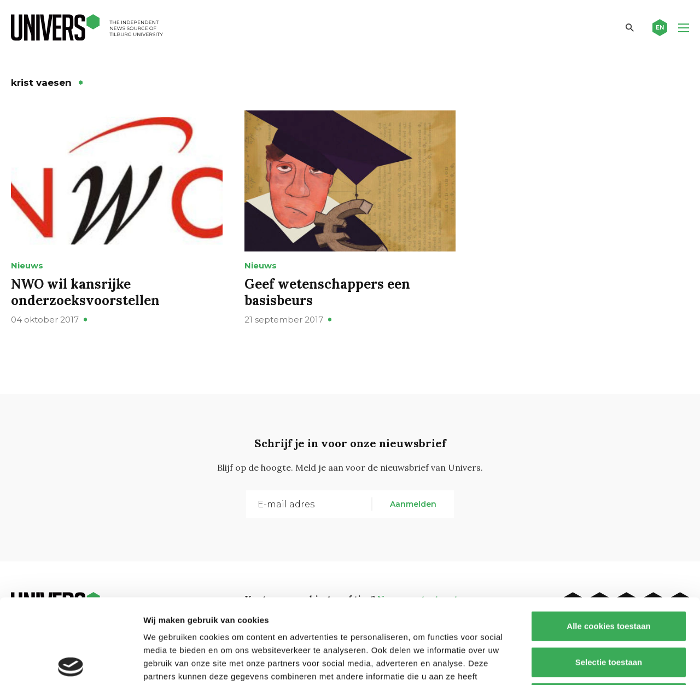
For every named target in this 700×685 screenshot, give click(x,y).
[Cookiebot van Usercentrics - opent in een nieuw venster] (71, 663)
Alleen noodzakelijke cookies (609, 613)
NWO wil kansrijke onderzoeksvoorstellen (85, 292)
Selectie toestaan (609, 577)
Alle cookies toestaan (608, 541)
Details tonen (591, 663)
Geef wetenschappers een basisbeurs (327, 292)
